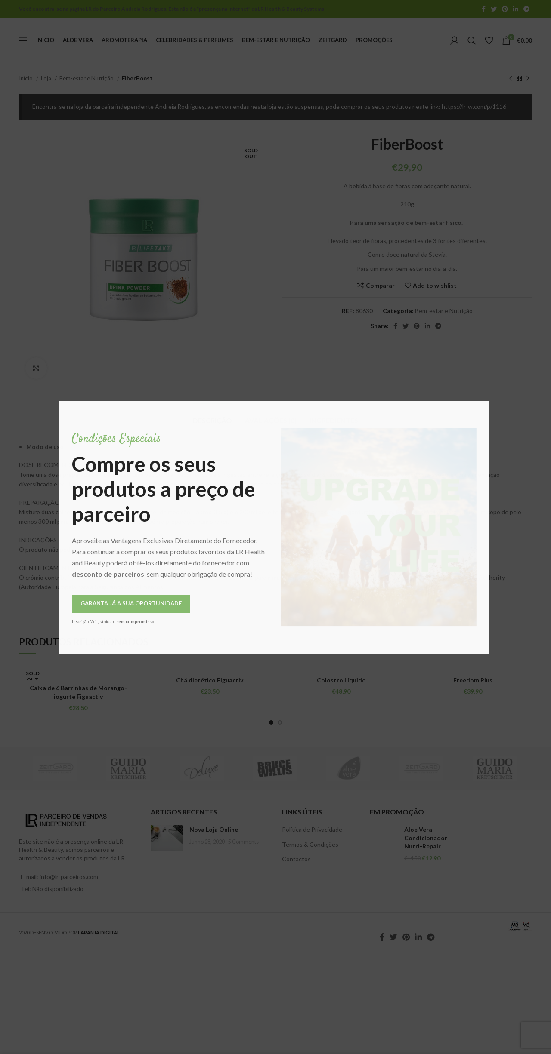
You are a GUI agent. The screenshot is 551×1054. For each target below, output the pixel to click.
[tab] (212, 416)
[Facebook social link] (483, 9)
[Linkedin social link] (516, 9)
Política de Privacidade (312, 829)
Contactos (296, 859)
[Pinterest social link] (505, 9)
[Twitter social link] (493, 9)
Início (26, 78)
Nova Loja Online (213, 829)
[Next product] (527, 78)
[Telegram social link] (526, 9)
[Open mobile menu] (23, 40)
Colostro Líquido (341, 680)
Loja (47, 78)
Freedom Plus (472, 680)
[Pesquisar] (471, 40)
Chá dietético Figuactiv (209, 680)
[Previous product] (510, 78)
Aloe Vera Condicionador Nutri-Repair (425, 838)
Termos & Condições (310, 844)
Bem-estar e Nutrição (87, 78)
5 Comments (243, 842)
